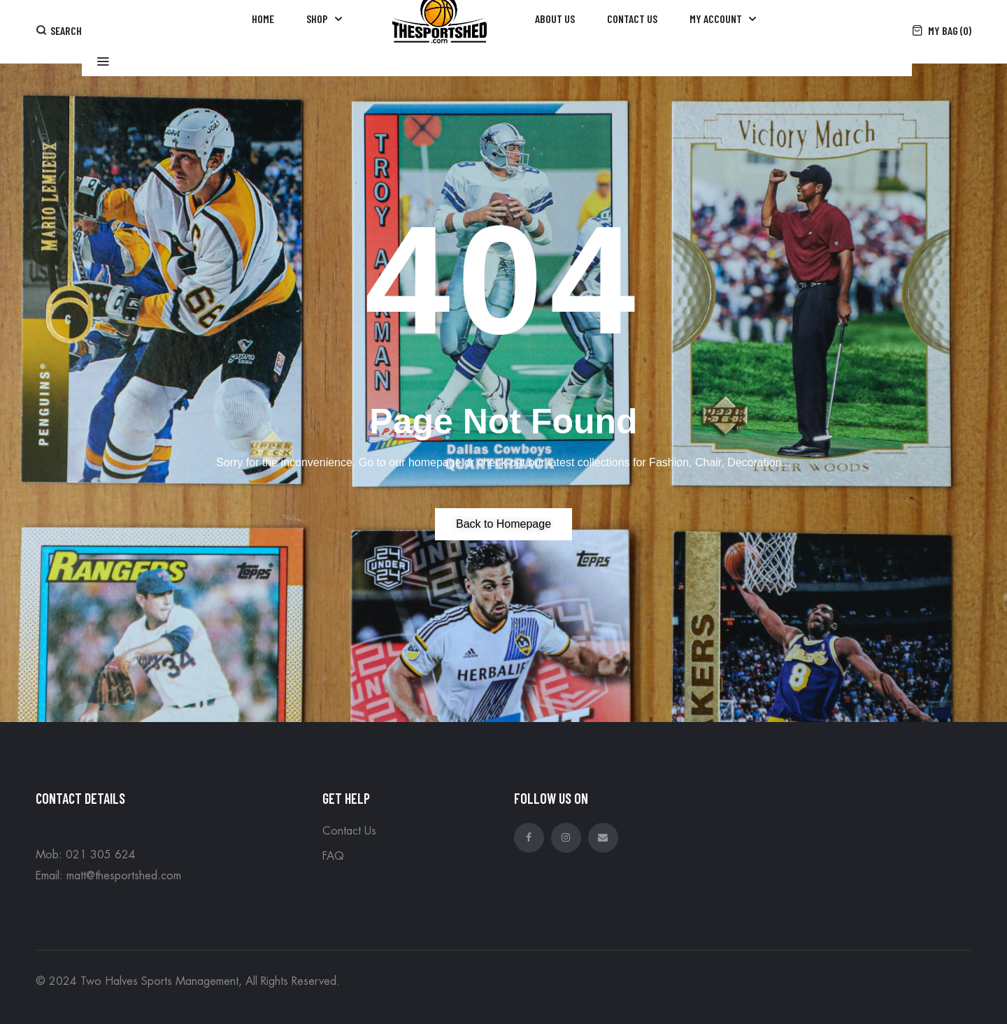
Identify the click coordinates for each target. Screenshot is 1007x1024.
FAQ (333, 856)
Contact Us (349, 831)
